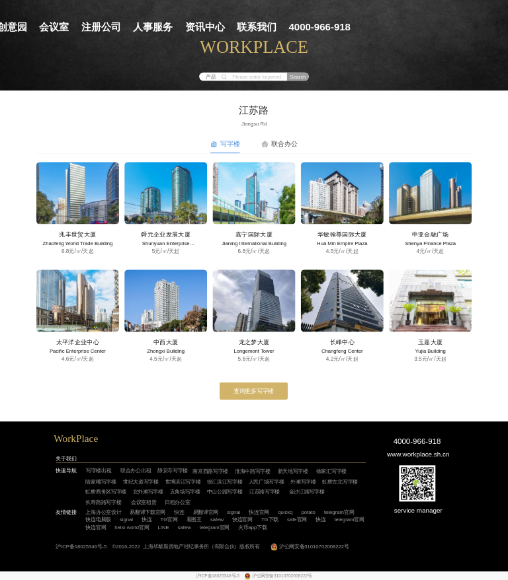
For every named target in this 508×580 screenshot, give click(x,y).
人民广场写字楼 (266, 482)
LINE (163, 527)
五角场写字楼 (185, 492)
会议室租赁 (143, 502)
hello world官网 (131, 527)
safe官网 (297, 520)
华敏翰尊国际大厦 (342, 234)
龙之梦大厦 (254, 342)
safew (217, 520)
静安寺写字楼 (172, 471)
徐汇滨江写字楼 (225, 482)
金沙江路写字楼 (307, 492)
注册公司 (101, 26)
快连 (179, 512)
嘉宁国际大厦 (254, 234)
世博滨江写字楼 (183, 482)
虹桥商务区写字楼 (105, 492)
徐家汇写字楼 (331, 471)
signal (233, 512)
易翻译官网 (205, 512)
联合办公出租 (135, 471)
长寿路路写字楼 (103, 502)
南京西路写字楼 (210, 471)
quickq (285, 512)
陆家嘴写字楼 (100, 482)
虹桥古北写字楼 (340, 482)
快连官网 (259, 512)
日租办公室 (177, 502)
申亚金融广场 (430, 234)
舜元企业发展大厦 (165, 234)
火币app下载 (252, 527)
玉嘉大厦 (430, 342)
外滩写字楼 (303, 482)
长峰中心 (342, 342)
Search (298, 77)
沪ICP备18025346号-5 (81, 547)
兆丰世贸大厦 (77, 234)
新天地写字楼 (293, 471)
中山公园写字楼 (225, 492)
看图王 (194, 520)
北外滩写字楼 (148, 492)
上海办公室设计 (103, 512)
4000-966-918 (320, 26)
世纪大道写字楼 (141, 482)
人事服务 (153, 26)
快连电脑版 (97, 520)
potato (308, 512)
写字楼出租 (98, 471)
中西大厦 (165, 342)
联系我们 (256, 26)
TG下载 (269, 520)
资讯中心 (205, 26)
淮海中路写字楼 (253, 471)
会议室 (54, 26)
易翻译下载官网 (147, 512)
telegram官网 (339, 512)
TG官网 (169, 520)
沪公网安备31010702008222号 (314, 547)
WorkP (67, 439)
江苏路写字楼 (264, 492)
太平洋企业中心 (77, 342)
